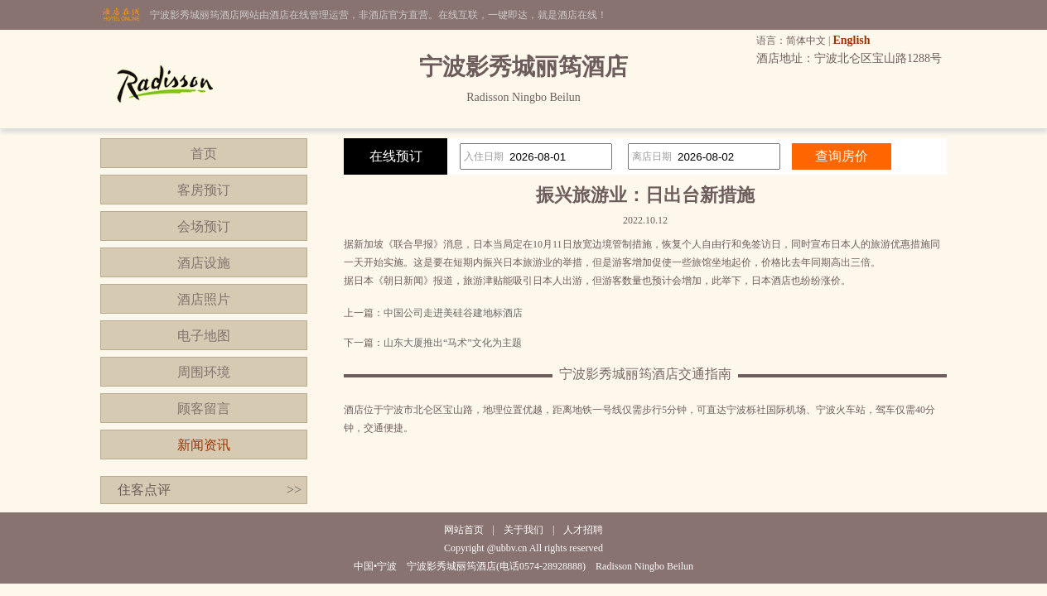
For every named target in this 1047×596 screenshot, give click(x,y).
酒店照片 (203, 299)
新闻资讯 (203, 445)
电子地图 (203, 336)
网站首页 (464, 530)
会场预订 (203, 226)
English (851, 40)
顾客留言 (203, 408)
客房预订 (203, 190)
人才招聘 (583, 530)
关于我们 (523, 530)
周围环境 (203, 372)
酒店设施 (203, 263)
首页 (204, 154)
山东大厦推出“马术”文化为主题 (453, 342)
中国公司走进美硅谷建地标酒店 (453, 313)
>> (294, 490)
